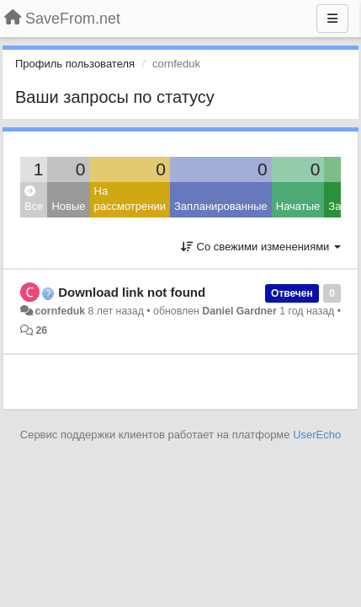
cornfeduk (60, 311)
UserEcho (317, 434)
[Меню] (332, 18)
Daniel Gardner (239, 311)
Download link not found (131, 292)
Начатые (298, 206)
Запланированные (221, 206)
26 (41, 330)
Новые (68, 206)
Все (33, 199)
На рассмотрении (130, 199)
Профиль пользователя (75, 63)
